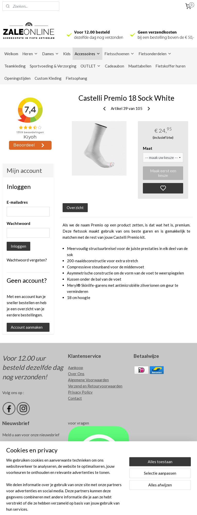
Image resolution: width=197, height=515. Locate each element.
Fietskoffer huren (170, 66)
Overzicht (75, 207)
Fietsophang (76, 78)
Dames (50, 53)
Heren (30, 53)
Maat (147, 148)
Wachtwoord (18, 223)
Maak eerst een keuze (163, 173)
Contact (75, 398)
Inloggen (18, 246)
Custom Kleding (48, 78)
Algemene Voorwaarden (88, 379)
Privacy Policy (80, 392)
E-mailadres (17, 202)
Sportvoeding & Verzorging (53, 66)
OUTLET (91, 66)
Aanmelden (15, 447)
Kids (67, 53)
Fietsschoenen (119, 53)
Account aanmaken (27, 327)
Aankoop (75, 367)
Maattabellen (139, 66)
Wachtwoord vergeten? (27, 260)
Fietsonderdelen (155, 53)
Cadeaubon (114, 66)
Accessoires (87, 53)
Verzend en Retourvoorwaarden (95, 386)
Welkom (11, 53)
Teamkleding (15, 66)
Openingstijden (17, 78)
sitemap (108, 505)
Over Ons (76, 373)
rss (117, 505)
